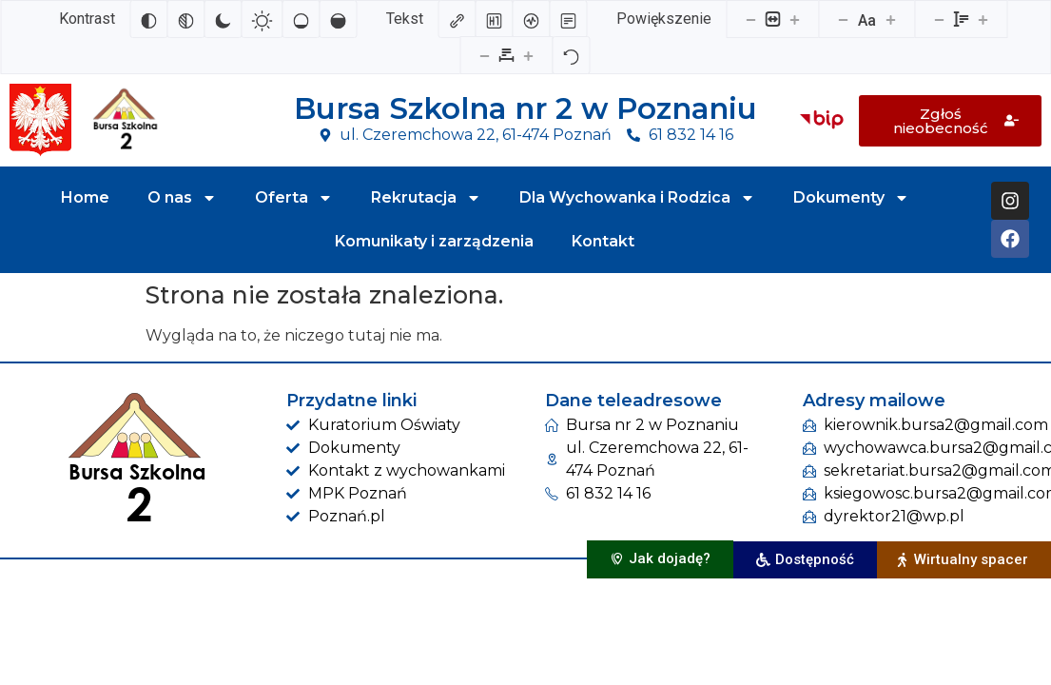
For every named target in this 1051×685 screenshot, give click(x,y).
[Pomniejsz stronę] (750, 19)
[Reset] (572, 55)
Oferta (294, 198)
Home (85, 197)
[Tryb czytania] (568, 19)
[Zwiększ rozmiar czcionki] (890, 19)
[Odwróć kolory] (148, 19)
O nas (182, 198)
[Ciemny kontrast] (223, 19)
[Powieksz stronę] (794, 19)
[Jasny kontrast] (261, 19)
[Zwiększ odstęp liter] (529, 55)
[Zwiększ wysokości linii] (982, 19)
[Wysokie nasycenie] (338, 19)
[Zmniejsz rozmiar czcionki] (842, 19)
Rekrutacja (426, 198)
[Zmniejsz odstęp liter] (485, 55)
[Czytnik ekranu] (531, 19)
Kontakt (603, 241)
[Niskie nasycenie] (301, 19)
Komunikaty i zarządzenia (434, 241)
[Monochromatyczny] (185, 19)
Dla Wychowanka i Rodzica (637, 198)
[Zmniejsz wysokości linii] (938, 19)
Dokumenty (851, 198)
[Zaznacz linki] (457, 19)
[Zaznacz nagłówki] (494, 19)
